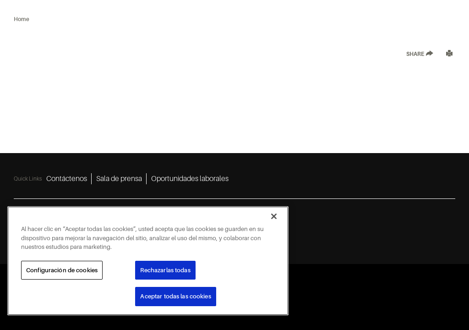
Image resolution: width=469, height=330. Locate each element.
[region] (148, 260)
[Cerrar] (274, 216)
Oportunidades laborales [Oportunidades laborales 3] (190, 179)
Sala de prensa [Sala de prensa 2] (119, 179)
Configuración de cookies (62, 270)
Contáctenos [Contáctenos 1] (66, 179)
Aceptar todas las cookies (175, 296)
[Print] (449, 54)
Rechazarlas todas (165, 270)
